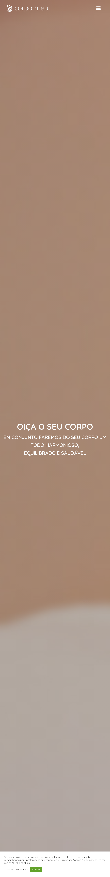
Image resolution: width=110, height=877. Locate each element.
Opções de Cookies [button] (16, 869)
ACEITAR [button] (36, 869)
